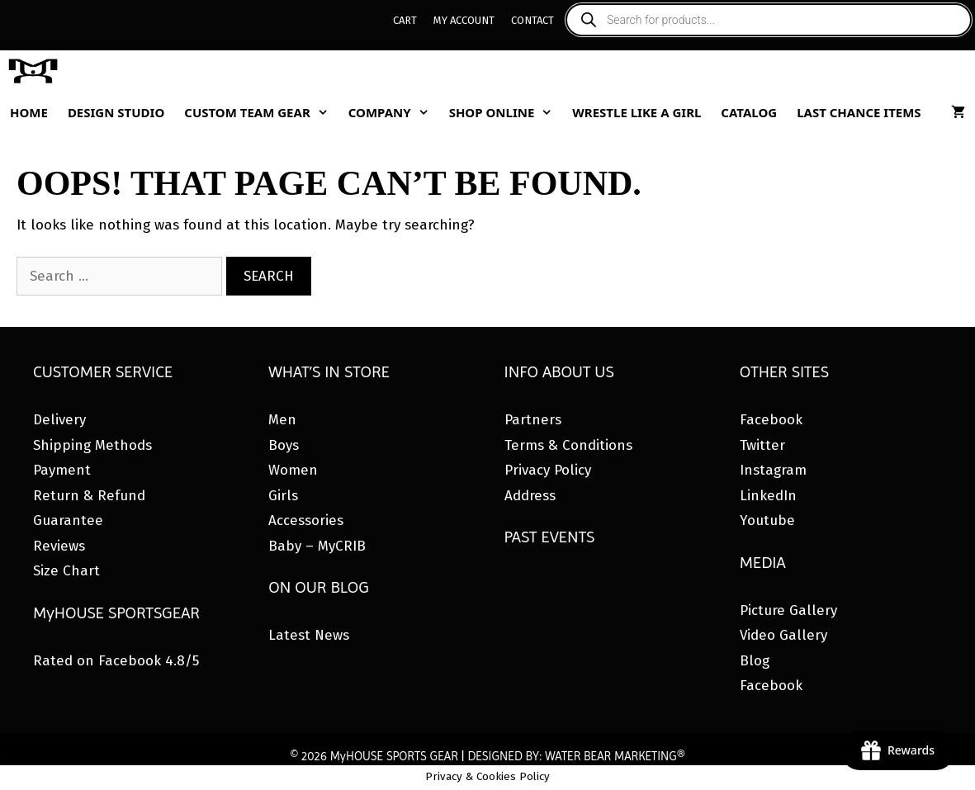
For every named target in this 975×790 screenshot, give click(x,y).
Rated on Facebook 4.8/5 (116, 660)
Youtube (767, 520)
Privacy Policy (547, 470)
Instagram (773, 470)
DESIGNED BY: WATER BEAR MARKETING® (575, 756)
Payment (62, 470)
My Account (464, 20)
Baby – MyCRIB (317, 546)
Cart (405, 20)
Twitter (762, 445)
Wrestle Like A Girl (636, 112)
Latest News (308, 635)
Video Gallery (783, 635)
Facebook (771, 419)
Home (29, 112)
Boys (283, 445)
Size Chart (66, 570)
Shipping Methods (92, 445)
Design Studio (116, 112)
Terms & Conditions (568, 445)
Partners (532, 419)
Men (282, 419)
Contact (532, 20)
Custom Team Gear (261, 112)
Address (530, 495)
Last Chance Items (859, 112)
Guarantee (68, 520)
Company (393, 112)
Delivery (59, 419)
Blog (754, 660)
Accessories (305, 520)
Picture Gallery (788, 610)
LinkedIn (768, 495)
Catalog (749, 112)
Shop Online (506, 112)
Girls (283, 495)
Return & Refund (89, 495)
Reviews (59, 546)
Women (293, 470)
